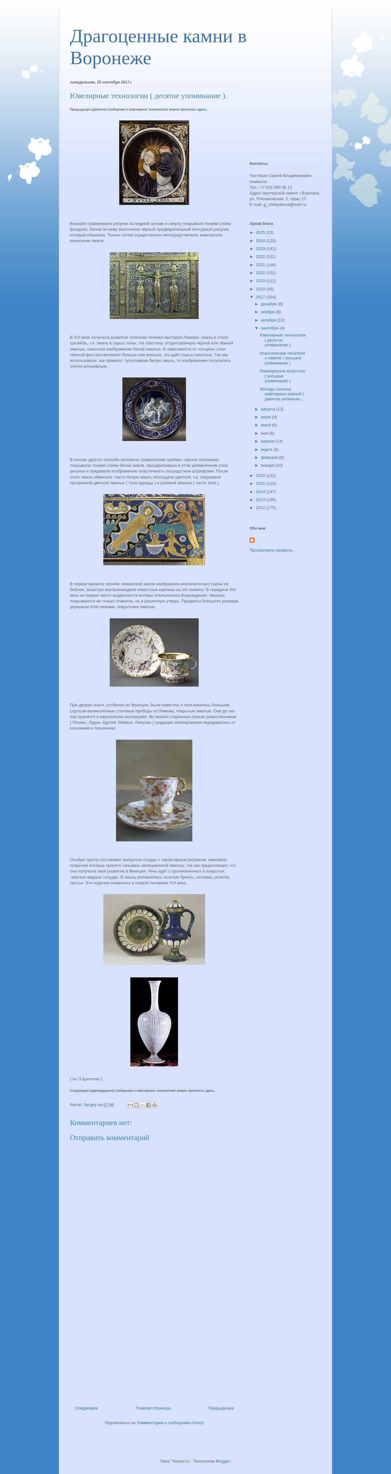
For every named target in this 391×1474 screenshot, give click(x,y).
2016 (261, 475)
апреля (268, 441)
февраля (270, 457)
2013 (261, 499)
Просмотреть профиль (271, 550)
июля (266, 417)
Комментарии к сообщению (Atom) (171, 1422)
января (268, 465)
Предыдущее (221, 1408)
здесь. (202, 109)
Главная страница (153, 1408)
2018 (261, 289)
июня (266, 425)
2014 (261, 491)
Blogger (223, 1461)
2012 (261, 507)
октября (269, 320)
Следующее (86, 1408)
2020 (261, 272)
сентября (270, 328)
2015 (261, 483)
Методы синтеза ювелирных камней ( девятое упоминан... (282, 394)
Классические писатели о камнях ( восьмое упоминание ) (282, 358)
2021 (261, 264)
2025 (261, 232)
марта (267, 449)
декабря (269, 304)
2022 (261, 256)
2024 (261, 240)
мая (265, 433)
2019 (261, 280)
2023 (261, 248)
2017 (261, 297)
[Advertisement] (154, 1343)
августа (268, 409)
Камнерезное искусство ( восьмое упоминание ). (282, 376)
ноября (268, 311)
